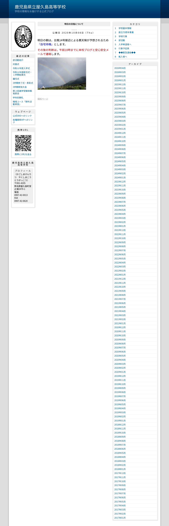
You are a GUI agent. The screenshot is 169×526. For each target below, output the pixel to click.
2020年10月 (120, 335)
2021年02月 (120, 319)
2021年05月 (120, 306)
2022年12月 (120, 230)
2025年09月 (120, 96)
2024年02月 (120, 173)
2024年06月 (120, 157)
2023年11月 (120, 185)
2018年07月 (120, 444)
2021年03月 (120, 315)
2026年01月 (120, 80)
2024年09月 (120, 145)
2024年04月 (120, 165)
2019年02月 (120, 416)
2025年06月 (120, 108)
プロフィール (23, 171)
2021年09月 (120, 290)
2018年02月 (120, 464)
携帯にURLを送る (23, 154)
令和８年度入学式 (21, 68)
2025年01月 (120, 128)
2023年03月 (120, 217)
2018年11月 (120, 428)
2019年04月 (120, 408)
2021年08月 (120, 294)
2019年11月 (120, 380)
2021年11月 (120, 282)
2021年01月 (120, 323)
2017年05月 (120, 501)
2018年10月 (120, 432)
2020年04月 (120, 359)
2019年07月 (120, 396)
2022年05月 (120, 258)
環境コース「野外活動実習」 (22, 103)
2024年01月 (120, 177)
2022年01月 (120, 274)
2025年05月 (120, 112)
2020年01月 (120, 371)
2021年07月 (120, 298)
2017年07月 (120, 493)
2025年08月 (120, 100)
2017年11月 (120, 477)
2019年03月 (120, 412)
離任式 (16, 78)
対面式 (16, 64)
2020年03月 (120, 363)
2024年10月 (120, 141)
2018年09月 (120, 436)
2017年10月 (120, 481)
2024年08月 (120, 149)
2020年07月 (120, 347)
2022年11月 (120, 234)
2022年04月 (120, 262)
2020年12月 (120, 327)
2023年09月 (120, 193)
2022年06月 (120, 254)
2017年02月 (120, 513)
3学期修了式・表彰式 (23, 82)
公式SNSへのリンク (22, 115)
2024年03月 (120, 169)
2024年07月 (120, 153)
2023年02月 (120, 222)
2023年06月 (120, 205)
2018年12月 (120, 424)
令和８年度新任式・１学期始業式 (22, 73)
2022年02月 (120, 270)
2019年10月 (120, 384)
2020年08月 (120, 343)
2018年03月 (120, 461)
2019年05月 (120, 404)
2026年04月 (120, 68)
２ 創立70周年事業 (124, 32)
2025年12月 (120, 84)
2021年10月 (120, 286)
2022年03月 (120, 266)
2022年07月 (120, 250)
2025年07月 (120, 104)
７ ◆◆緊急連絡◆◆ (125, 52)
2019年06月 (120, 400)
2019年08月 (120, 392)
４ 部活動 (119, 40)
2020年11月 (120, 331)
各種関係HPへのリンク (23, 121)
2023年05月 (120, 209)
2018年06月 (120, 448)
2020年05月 (120, 355)
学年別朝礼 (18, 97)
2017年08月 (120, 489)
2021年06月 (120, 303)
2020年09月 (120, 339)
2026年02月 (120, 76)
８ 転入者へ (120, 56)
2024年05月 (120, 161)
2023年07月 (120, 201)
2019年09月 (120, 388)
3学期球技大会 (20, 86)
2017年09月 (120, 485)
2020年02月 (120, 367)
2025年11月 (120, 88)
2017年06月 (120, 497)
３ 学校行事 (120, 36)
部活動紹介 (18, 60)
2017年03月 (120, 509)
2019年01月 (120, 420)
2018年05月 (120, 452)
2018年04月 (120, 456)
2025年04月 (120, 116)
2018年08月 (120, 440)
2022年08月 (120, 246)
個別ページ (43, 98)
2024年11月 (120, 136)
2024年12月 (120, 132)
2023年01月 (120, 225)
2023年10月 (120, 189)
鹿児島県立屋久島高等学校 (40, 7)
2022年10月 (120, 238)
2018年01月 (120, 469)
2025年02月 (120, 124)
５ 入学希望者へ (122, 44)
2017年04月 (120, 505)
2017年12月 (120, 473)
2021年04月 (120, 311)
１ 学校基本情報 (122, 28)
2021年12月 (120, 278)
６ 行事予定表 (121, 48)
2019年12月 (120, 375)
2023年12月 (120, 181)
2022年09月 (120, 242)
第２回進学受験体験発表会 (22, 92)
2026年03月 (120, 72)
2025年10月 (120, 92)
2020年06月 (120, 351)
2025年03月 (120, 120)
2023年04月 (120, 213)
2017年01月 (120, 517)
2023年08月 (120, 197)
